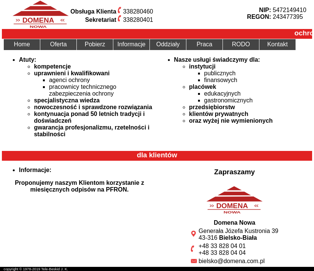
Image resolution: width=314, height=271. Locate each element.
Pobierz (95, 44)
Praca (204, 44)
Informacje (131, 44)
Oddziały (168, 44)
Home (22, 44)
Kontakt (277, 44)
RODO (241, 44)
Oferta (58, 44)
